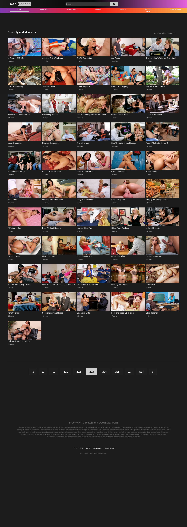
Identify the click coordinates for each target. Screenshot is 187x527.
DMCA (88, 448)
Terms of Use (109, 448)
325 (117, 371)
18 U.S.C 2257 (78, 448)
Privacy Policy (98, 448)
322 (78, 371)
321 (66, 371)
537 (141, 371)
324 (104, 371)
